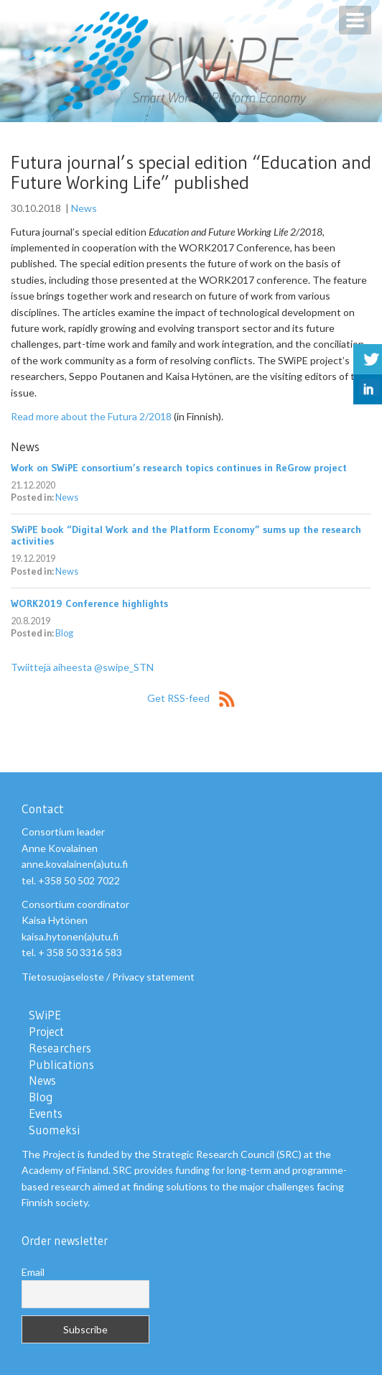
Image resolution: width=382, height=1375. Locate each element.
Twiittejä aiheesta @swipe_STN (82, 667)
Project (46, 1031)
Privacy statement (153, 977)
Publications (61, 1064)
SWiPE (45, 1015)
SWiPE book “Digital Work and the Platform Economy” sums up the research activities (186, 535)
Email (33, 1272)
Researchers (60, 1048)
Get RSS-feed (191, 698)
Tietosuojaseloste (63, 977)
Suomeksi (54, 1130)
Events (45, 1113)
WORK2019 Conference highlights (89, 603)
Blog (64, 633)
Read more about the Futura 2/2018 (91, 416)
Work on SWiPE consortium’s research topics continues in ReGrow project (179, 467)
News (84, 208)
